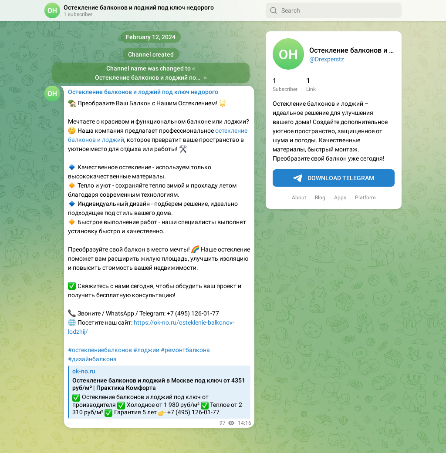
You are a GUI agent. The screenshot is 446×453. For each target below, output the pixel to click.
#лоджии (146, 349)
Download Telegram (333, 178)
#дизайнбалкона (92, 359)
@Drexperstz (326, 59)
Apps (340, 198)
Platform (365, 198)
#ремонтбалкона (185, 349)
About (299, 198)
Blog (320, 198)
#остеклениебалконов (100, 349)
